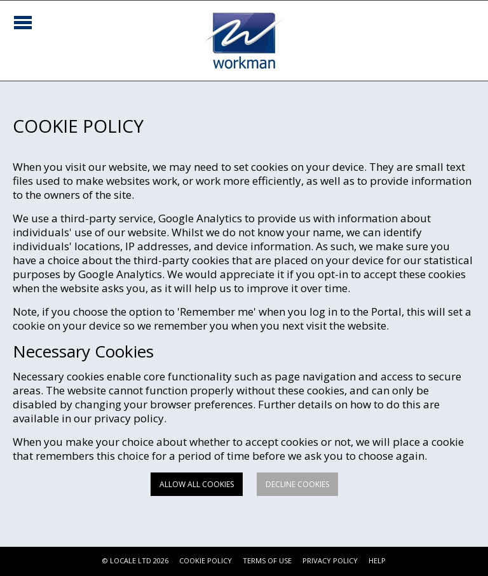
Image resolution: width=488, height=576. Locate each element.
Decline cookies (297, 484)
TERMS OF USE (267, 560)
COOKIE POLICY (205, 560)
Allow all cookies (196, 484)
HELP (377, 560)
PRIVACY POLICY (330, 560)
